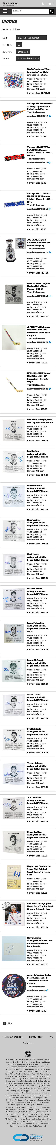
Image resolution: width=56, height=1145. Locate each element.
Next (10, 1023)
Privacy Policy (35, 1036)
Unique (22, 52)
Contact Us (28, 1043)
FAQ (51, 1036)
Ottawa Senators (27, 58)
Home (4, 29)
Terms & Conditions (13, 1036)
